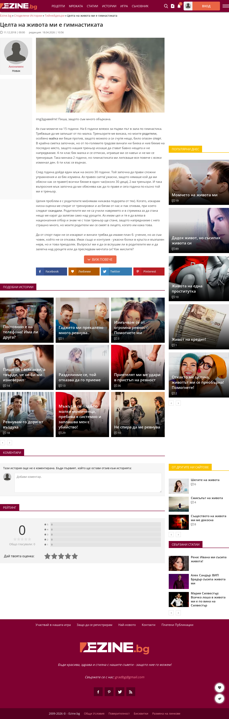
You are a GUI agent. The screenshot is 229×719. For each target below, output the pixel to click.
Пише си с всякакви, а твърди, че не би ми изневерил (24, 374)
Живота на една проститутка (187, 288)
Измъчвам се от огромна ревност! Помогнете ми (131, 327)
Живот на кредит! (189, 339)
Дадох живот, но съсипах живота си (196, 240)
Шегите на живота (205, 480)
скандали (55, 210)
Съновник (140, 6)
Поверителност (119, 713)
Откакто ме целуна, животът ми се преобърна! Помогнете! (198, 382)
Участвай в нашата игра (53, 625)
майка (53, 138)
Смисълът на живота (207, 498)
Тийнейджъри (54, 15)
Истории (109, 6)
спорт (157, 138)
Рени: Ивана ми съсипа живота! (209, 559)
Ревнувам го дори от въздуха (23, 424)
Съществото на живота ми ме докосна (208, 518)
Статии (92, 6)
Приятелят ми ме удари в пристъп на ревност (137, 377)
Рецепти (58, 6)
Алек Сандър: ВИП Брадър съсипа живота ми (208, 579)
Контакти (148, 625)
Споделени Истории (28, 15)
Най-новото (127, 625)
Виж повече (102, 259)
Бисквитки (141, 713)
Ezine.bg (5, 15)
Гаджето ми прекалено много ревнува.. (81, 330)
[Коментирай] (88, 483)
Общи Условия (94, 713)
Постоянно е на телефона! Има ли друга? (20, 332)
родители (149, 133)
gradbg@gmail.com (129, 677)
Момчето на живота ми (195, 194)
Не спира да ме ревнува (137, 427)
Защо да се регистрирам (94, 625)
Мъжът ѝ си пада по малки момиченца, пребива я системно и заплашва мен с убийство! (80, 417)
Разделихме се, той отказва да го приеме (80, 377)
